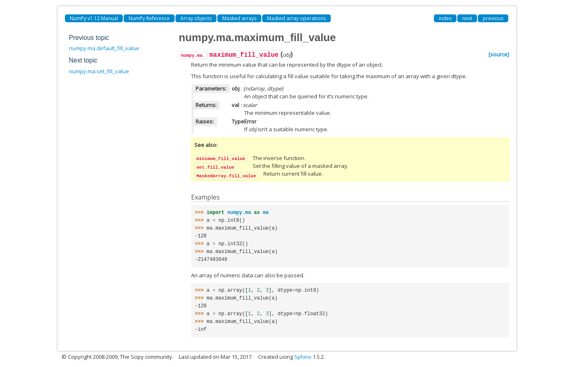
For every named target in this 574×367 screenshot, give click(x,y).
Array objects (196, 18)
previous (493, 18)
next (467, 18)
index (445, 18)
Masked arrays (239, 18)
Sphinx (302, 356)
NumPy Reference (149, 18)
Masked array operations (296, 18)
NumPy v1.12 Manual (94, 18)
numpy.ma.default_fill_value (104, 48)
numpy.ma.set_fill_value (99, 71)
